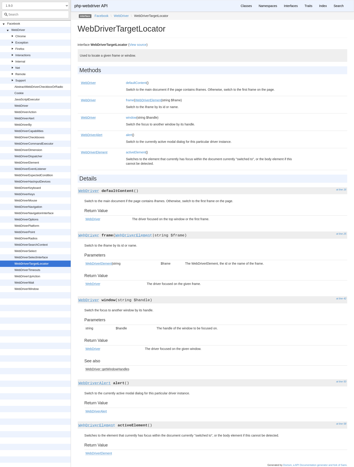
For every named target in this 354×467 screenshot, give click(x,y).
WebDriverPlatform (26, 225)
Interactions (22, 55)
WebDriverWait (24, 282)
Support (20, 80)
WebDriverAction (25, 112)
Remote (20, 74)
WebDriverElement (26, 162)
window (131, 117)
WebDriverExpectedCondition (33, 175)
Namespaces (268, 6)
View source (138, 44)
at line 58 (341, 423)
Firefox (19, 49)
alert (129, 135)
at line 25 (341, 233)
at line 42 (341, 298)
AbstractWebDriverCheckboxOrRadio (38, 86)
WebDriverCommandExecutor (33, 143)
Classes (246, 6)
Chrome (20, 36)
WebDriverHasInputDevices (32, 181)
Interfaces (291, 6)
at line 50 (341, 381)
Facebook (13, 23)
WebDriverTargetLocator (31, 263)
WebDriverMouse (25, 200)
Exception (21, 42)
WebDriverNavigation (28, 206)
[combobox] (35, 14)
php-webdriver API (91, 6)
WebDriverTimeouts (27, 270)
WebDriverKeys (24, 194)
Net (17, 67)
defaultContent (136, 83)
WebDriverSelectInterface (31, 257)
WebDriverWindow (26, 289)
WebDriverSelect (25, 251)
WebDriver (18, 30)
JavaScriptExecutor (27, 99)
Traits (308, 6)
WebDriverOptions (26, 219)
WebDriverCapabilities (28, 131)
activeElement (136, 152)
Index (323, 6)
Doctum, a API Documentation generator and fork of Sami (315, 465)
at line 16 (341, 189)
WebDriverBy (23, 124)
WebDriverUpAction (27, 276)
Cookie (18, 93)
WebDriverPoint (24, 232)
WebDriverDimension (28, 150)
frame (130, 100)
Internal (20, 61)
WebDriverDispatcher (28, 156)
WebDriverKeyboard (27, 188)
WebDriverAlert (24, 118)
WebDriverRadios (25, 238)
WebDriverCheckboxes (29, 137)
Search (339, 6)
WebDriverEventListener (30, 169)
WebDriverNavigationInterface (34, 213)
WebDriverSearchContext (31, 244)
